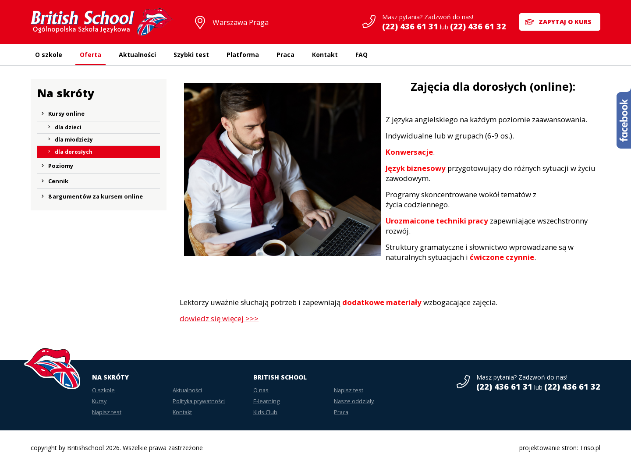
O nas (261, 390)
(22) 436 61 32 (478, 26)
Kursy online (66, 113)
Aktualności (137, 54)
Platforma (243, 54)
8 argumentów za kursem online (95, 196)
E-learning (266, 401)
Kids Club (265, 412)
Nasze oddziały (354, 401)
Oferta (90, 54)
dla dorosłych (73, 152)
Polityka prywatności (199, 401)
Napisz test (106, 412)
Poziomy (60, 166)
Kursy (99, 401)
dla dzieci (68, 127)
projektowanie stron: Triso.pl (559, 448)
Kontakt (325, 54)
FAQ (361, 54)
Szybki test (191, 54)
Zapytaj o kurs (565, 22)
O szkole (48, 54)
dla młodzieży (74, 139)
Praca (285, 54)
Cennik (58, 181)
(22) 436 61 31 (410, 26)
